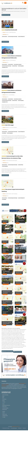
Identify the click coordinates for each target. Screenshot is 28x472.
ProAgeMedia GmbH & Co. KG (16, 426)
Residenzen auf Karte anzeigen (7, 351)
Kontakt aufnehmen (5, 41)
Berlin (3, 397)
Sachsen (3, 412)
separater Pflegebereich (21, 36)
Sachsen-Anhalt (4, 414)
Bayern (3, 396)
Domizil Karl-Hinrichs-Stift (11, 30)
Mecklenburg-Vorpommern (6, 405)
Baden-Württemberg (5, 394)
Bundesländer (4, 385)
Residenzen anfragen (5, 14)
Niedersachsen (4, 406)
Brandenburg (4, 399)
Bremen (3, 400)
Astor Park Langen (9, 125)
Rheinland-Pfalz (4, 409)
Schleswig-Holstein (5, 415)
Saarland (3, 411)
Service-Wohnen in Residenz (17, 64)
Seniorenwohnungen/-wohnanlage (12, 36)
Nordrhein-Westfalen (5, 408)
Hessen (3, 403)
